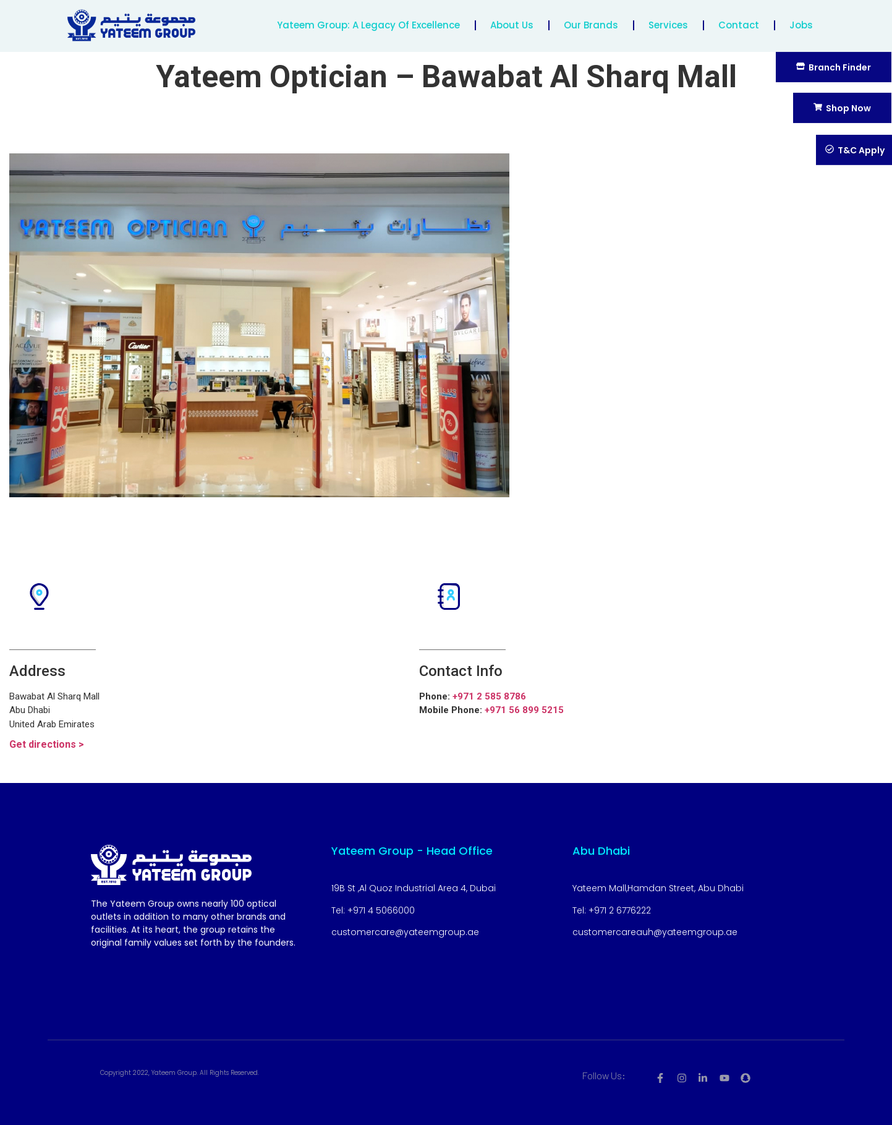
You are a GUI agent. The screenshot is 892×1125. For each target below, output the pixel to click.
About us (511, 21)
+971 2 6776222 (619, 910)
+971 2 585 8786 (489, 696)
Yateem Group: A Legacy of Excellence (368, 21)
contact (738, 21)
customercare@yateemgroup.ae (405, 932)
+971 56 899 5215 (524, 710)
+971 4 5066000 (381, 910)
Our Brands (591, 21)
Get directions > (46, 744)
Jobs (801, 21)
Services (668, 21)
